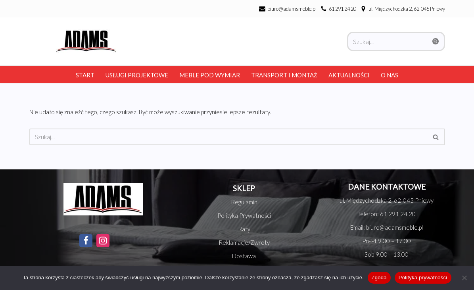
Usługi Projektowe (137, 75)
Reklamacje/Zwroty (244, 242)
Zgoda (379, 277)
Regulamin (244, 201)
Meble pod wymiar (209, 75)
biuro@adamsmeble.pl (292, 9)
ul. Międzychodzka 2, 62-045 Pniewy (387, 200)
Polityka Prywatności (244, 215)
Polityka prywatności (423, 277)
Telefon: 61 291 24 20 (386, 213)
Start (85, 75)
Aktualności (349, 75)
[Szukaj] (387, 41)
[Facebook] (85, 240)
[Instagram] (102, 240)
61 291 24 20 (342, 9)
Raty (244, 228)
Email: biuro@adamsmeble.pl (386, 227)
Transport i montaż (284, 75)
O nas (389, 75)
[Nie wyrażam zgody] (464, 278)
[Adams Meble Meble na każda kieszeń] (84, 41)
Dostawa (244, 255)
